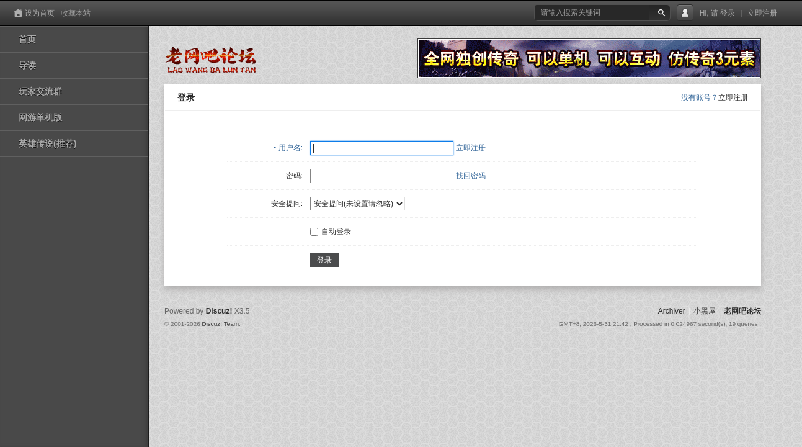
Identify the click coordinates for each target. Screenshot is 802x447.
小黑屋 (704, 311)
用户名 (289, 147)
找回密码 (471, 175)
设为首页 (40, 13)
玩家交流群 (40, 91)
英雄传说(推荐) (47, 143)
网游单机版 (40, 117)
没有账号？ (699, 97)
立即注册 (762, 13)
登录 (727, 13)
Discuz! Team (220, 323)
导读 (27, 65)
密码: (294, 175)
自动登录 (330, 231)
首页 (27, 39)
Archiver (671, 311)
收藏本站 (76, 13)
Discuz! (219, 311)
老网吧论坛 (742, 311)
